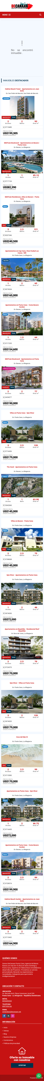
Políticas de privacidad (12, 1043)
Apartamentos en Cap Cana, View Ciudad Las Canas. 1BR (22, 252)
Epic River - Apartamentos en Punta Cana (22, 575)
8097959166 (7, 1006)
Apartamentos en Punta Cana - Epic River (22, 791)
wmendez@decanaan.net (11, 1012)
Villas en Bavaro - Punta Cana (22, 521)
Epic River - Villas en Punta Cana (22, 683)
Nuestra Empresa (10, 1037)
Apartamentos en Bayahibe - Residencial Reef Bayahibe (22, 630)
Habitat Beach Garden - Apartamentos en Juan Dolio (22, 900)
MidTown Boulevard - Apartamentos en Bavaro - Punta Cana (22, 144)
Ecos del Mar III (22, 737)
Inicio (5, 1027)
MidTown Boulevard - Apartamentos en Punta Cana (22, 360)
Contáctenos (8, 1040)
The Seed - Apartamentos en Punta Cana (22, 467)
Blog (5, 1034)
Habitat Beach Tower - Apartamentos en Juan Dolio (22, 90)
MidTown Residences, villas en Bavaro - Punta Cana (22, 198)
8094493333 (7, 1001)
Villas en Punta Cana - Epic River (22, 413)
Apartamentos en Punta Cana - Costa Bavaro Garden (22, 306)
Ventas (6, 1031)
